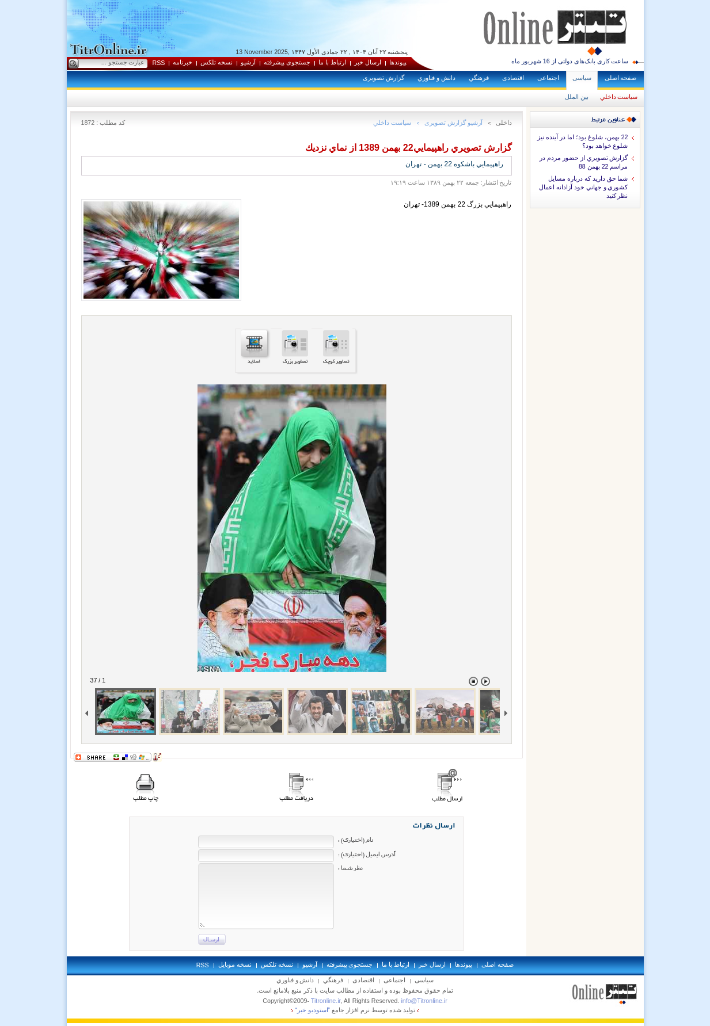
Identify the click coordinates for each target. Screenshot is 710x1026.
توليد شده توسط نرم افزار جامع (355, 1009)
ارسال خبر (367, 62)
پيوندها (398, 62)
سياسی (581, 77)
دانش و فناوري (436, 77)
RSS (159, 62)
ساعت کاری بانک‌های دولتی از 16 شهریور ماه (570, 61)
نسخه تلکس (216, 62)
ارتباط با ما (332, 62)
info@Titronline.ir (424, 1000)
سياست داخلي (619, 96)
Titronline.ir (326, 1000)
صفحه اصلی (621, 77)
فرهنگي (479, 77)
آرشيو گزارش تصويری (453, 122)
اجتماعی (548, 77)
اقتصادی (513, 77)
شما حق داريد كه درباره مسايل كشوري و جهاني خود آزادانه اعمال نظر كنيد (583, 187)
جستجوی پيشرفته (287, 62)
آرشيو (248, 62)
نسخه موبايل (235, 964)
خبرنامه (182, 62)
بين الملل (576, 96)
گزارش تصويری (383, 77)
